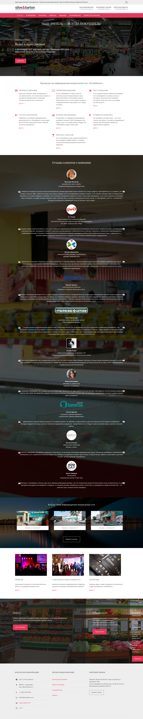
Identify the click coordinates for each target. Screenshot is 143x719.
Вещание (70, 13)
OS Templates (116, 715)
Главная (28, 13)
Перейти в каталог (71, 560)
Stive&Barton (46, 715)
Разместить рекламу (100, 13)
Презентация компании (63, 673)
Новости (59, 689)
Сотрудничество (61, 683)
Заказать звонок (97, 686)
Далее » (29, 107)
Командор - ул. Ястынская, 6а (105, 550)
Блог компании (14, 645)
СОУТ (29, 701)
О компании (38, 13)
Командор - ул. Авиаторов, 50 (38, 550)
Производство (83, 13)
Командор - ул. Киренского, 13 (71, 550)
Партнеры (50, 13)
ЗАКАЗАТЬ (28, 64)
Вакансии (108, 647)
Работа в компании (62, 678)
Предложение (61, 647)
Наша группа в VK (33, 696)
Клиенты (60, 13)
